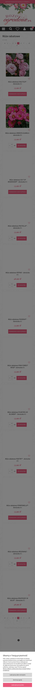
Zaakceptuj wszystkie (17, 685)
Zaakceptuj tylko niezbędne (17, 675)
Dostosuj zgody (17, 680)
